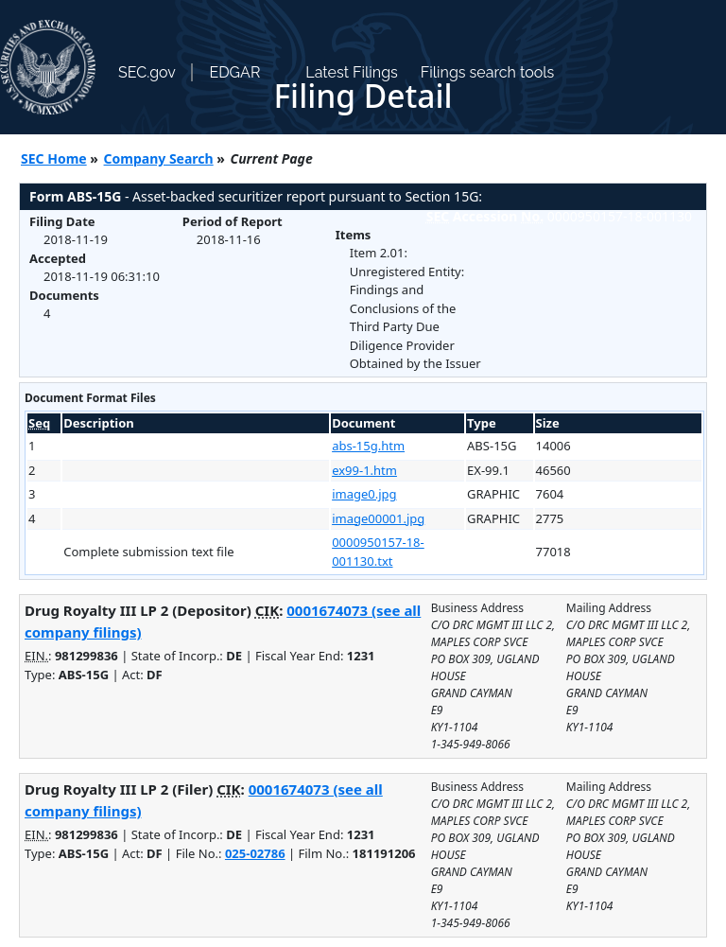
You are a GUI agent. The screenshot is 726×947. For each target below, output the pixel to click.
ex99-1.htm (364, 470)
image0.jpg (364, 493)
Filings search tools (488, 72)
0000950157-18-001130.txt (378, 552)
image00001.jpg (378, 518)
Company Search (159, 158)
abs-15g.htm (368, 445)
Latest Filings (351, 72)
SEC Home (54, 158)
